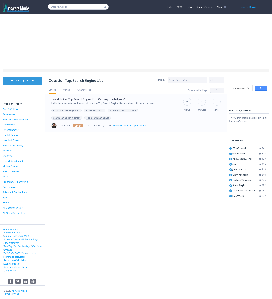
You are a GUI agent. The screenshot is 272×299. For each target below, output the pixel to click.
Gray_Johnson (240, 174)
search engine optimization (66, 117)
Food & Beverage (12, 134)
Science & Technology (15, 192)
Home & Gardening (13, 145)
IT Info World (239, 148)
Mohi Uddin (238, 153)
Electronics (9, 124)
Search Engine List (95, 110)
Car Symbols (10, 270)
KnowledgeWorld (242, 158)
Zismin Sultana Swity (243, 190)
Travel (6, 202)
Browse (8, 249)
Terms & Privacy (11, 293)
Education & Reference (15, 119)
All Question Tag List (14, 212)
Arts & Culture (11, 108)
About (220, 7)
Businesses (9, 114)
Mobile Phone (10, 166)
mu (234, 164)
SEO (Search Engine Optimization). (130, 125)
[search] (241, 88)
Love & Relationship (13, 160)
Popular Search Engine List (66, 110)
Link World (238, 195)
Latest (52, 89)
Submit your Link (12, 232)
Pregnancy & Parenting (15, 181)
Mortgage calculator (14, 256)
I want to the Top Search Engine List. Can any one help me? (88, 99)
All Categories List (13, 207)
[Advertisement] (107, 41)
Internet (7, 150)
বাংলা (179, 7)
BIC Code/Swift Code (14, 253)
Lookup (26, 246)
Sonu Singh (238, 185)
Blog (190, 7)
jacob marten (239, 169)
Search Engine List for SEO (123, 110)
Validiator (37, 246)
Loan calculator (11, 263)
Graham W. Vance (242, 179)
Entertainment (11, 129)
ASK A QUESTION (22, 80)
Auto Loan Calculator (14, 260)
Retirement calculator (15, 267)
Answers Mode (19, 290)
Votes (66, 89)
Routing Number (12, 246)
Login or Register (249, 7)
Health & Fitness (12, 140)
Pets (5, 176)
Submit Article (204, 7)
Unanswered (84, 89)
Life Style (8, 155)
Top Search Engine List (97, 117)
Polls (169, 7)
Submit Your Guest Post (16, 235)
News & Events (11, 171)
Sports (6, 197)
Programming (10, 186)
